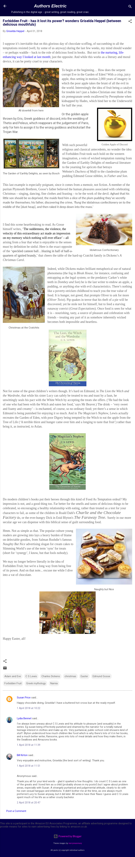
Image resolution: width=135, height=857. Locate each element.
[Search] (130, 7)
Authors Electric (50, 6)
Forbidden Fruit (13, 683)
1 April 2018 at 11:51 (28, 765)
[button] (130, 22)
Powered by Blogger (68, 836)
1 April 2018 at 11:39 (28, 744)
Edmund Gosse (101, 676)
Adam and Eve (12, 676)
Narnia (54, 683)
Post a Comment (16, 811)
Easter (84, 676)
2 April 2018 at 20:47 (28, 802)
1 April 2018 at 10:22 (28, 708)
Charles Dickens (50, 676)
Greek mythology (36, 683)
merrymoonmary (75, 843)
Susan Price (24, 697)
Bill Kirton (22, 755)
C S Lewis (31, 676)
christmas (70, 676)
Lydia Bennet (24, 718)
